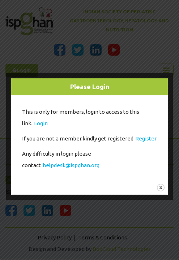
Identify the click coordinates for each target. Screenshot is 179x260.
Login (41, 123)
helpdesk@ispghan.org (71, 165)
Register (146, 138)
